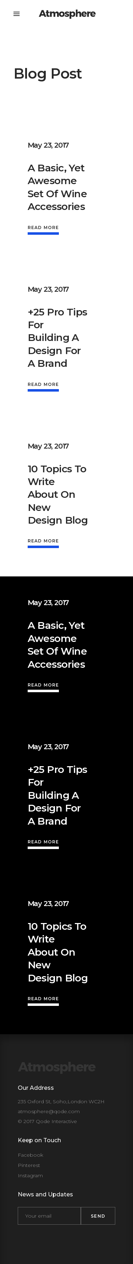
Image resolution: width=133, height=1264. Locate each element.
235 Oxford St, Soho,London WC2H (61, 1101)
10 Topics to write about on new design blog (58, 494)
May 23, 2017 (48, 145)
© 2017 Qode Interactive (47, 1121)
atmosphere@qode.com (49, 1111)
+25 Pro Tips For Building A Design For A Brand (57, 338)
